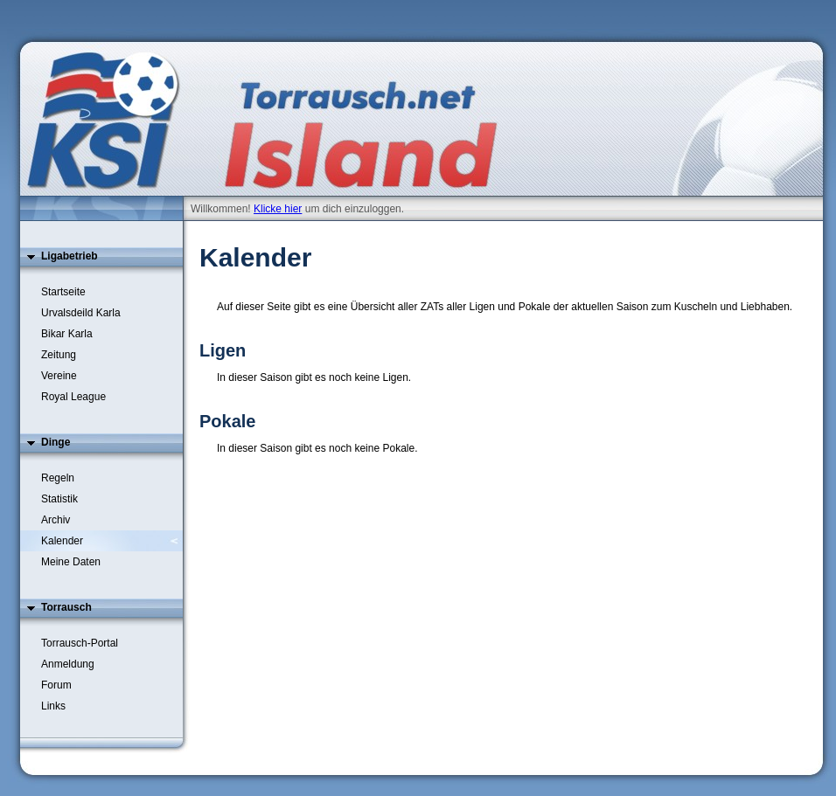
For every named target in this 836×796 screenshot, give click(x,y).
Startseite (63, 292)
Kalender (62, 541)
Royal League (73, 397)
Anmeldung (67, 664)
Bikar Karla (67, 334)
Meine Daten (71, 562)
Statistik (59, 499)
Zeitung (58, 355)
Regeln (57, 478)
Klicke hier (278, 209)
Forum (56, 685)
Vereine (59, 376)
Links (53, 706)
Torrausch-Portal (79, 643)
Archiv (55, 520)
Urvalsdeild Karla (81, 313)
